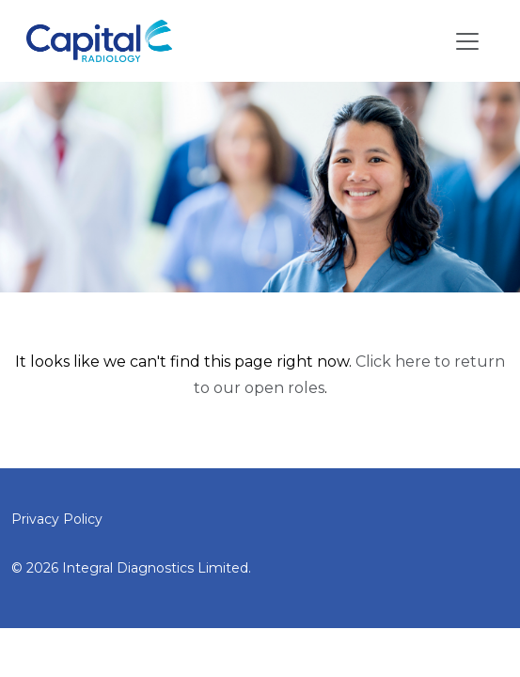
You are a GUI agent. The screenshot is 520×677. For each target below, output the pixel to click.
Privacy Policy (56, 519)
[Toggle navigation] (467, 41)
